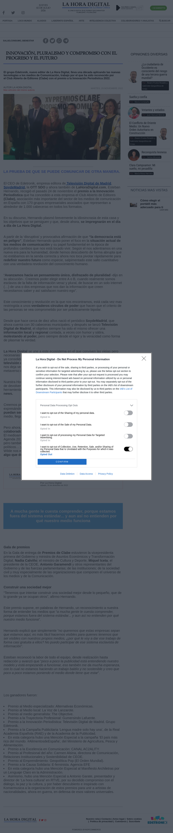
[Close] (145, 359)
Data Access (86, 473)
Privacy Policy (105, 473)
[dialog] (86, 416)
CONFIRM (62, 461)
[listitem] (86, 405)
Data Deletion (67, 473)
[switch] (128, 413)
